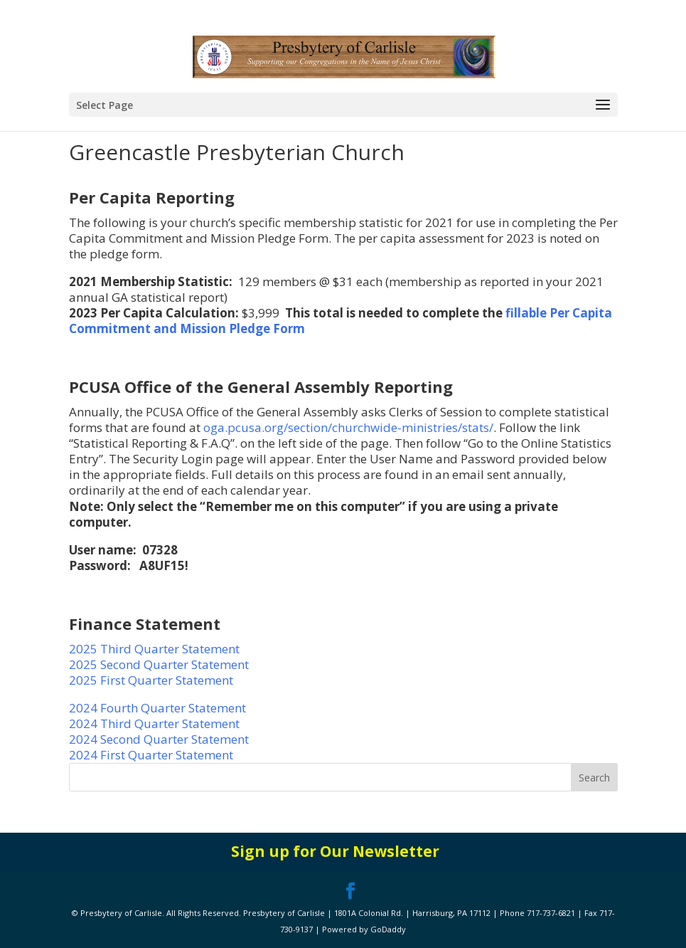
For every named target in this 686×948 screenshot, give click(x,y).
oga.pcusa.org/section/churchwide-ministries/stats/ (348, 427)
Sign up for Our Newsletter (335, 851)
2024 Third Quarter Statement (155, 723)
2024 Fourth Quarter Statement (157, 708)
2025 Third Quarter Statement (154, 649)
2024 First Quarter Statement (151, 755)
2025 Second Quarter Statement (159, 664)
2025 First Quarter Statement (151, 680)
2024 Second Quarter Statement (159, 739)
